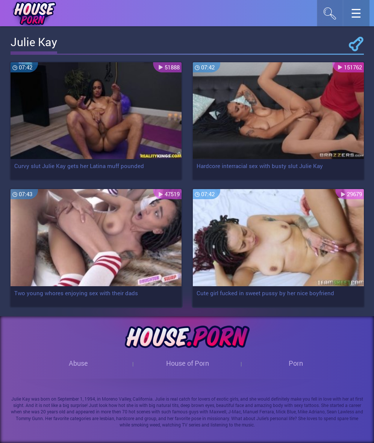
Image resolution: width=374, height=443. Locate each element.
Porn (296, 363)
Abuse (78, 363)
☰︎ (359, 15)
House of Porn (187, 363)
